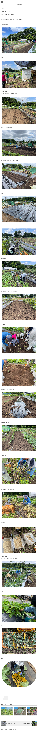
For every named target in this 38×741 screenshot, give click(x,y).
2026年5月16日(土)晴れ (5, 717)
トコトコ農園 (19, 4)
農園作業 (3, 8)
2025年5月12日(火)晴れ (17, 717)
